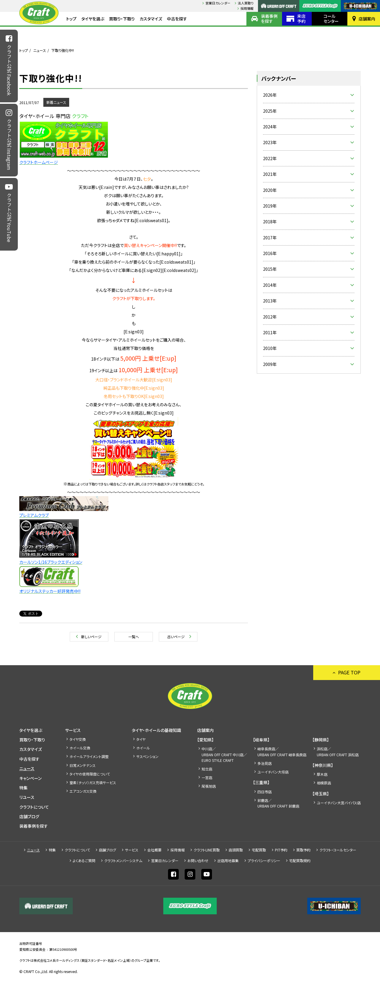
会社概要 (154, 849)
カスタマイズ (151, 19)
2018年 (270, 221)
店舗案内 (367, 19)
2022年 (270, 158)
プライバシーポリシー (264, 860)
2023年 (270, 142)
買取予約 (303, 849)
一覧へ (133, 636)
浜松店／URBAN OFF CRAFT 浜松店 (338, 751)
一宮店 (207, 777)
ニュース (39, 50)
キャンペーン (30, 778)
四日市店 (264, 791)
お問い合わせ (197, 860)
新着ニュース (56, 102)
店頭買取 (236, 849)
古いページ (176, 636)
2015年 (270, 269)
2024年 (270, 127)
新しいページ (91, 636)
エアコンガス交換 (82, 791)
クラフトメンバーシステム (123, 860)
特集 (23, 788)
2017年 (270, 238)
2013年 (270, 301)
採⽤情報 (247, 8)
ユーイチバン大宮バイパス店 (339, 802)
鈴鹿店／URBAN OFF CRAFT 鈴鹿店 (278, 803)
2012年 (270, 317)
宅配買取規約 (300, 860)
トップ (71, 19)
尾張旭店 (209, 786)
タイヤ (140, 739)
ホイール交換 (79, 747)
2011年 (270, 332)
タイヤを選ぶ (92, 19)
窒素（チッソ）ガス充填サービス (92, 782)
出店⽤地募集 (228, 860)
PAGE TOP (349, 672)
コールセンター (331, 18)
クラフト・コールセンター (337, 849)
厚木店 (322, 774)
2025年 (270, 111)
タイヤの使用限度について (89, 773)
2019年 (270, 206)
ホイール (143, 747)
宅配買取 (259, 849)
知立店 (207, 768)
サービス (73, 730)
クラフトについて (34, 807)
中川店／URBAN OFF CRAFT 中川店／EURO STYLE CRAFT (224, 754)
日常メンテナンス (82, 765)
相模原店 (324, 782)
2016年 (270, 253)
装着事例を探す (269, 18)
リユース (26, 797)
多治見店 (264, 763)
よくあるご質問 (84, 860)
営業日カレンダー (217, 3)
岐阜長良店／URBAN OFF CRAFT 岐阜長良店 (281, 751)
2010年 (270, 348)
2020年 (270, 190)
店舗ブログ (29, 816)
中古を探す (177, 19)
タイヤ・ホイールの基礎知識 (156, 730)
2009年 (270, 364)
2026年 (270, 95)
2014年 (270, 285)
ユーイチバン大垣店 (273, 771)
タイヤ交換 (77, 739)
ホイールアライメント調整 (89, 756)
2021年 (270, 174)
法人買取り (246, 3)
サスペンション (147, 756)
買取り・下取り (122, 19)
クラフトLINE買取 (207, 849)
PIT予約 (281, 849)
